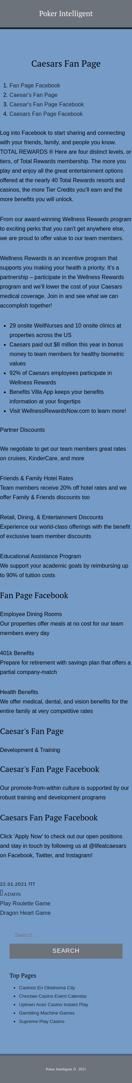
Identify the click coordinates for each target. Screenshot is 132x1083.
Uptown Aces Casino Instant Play (53, 1004)
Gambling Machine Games (47, 1013)
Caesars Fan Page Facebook (46, 114)
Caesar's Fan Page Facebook (47, 104)
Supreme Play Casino (41, 1021)
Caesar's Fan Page (33, 95)
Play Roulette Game (25, 903)
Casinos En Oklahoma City (47, 987)
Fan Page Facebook (35, 85)
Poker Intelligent (66, 13)
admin (12, 894)
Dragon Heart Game (25, 913)
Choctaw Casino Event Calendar (53, 996)
